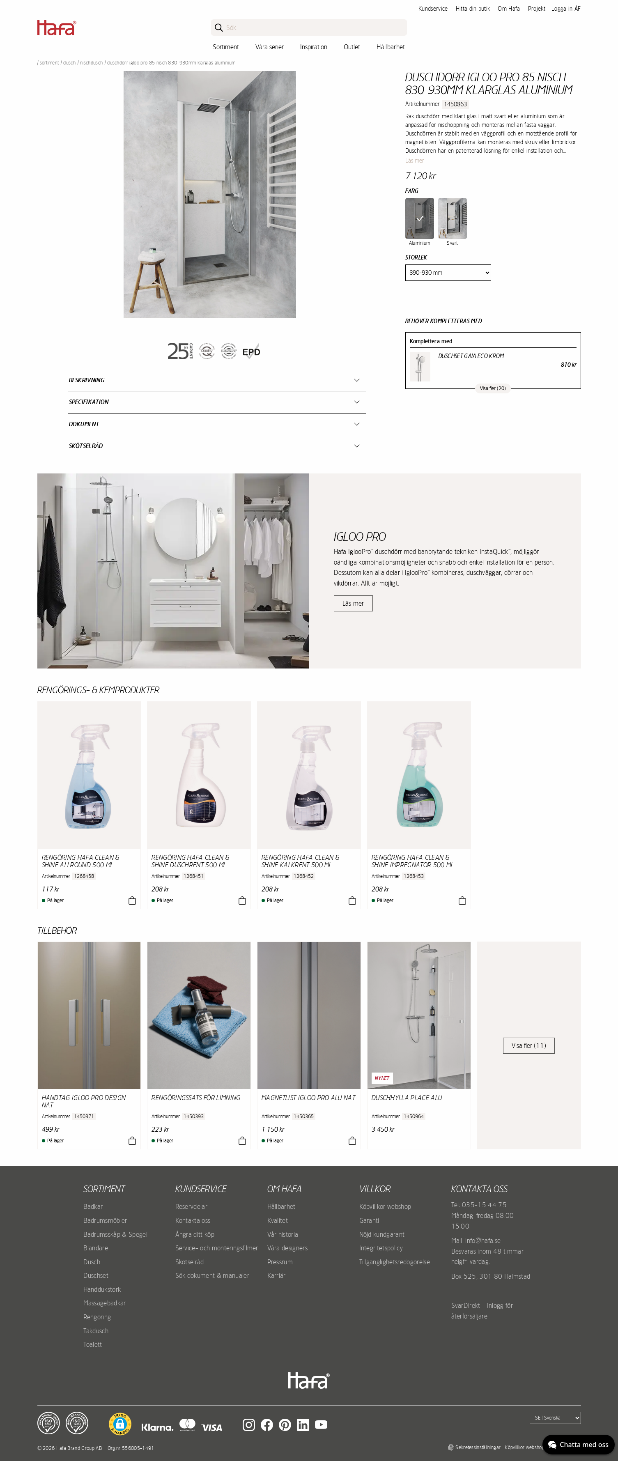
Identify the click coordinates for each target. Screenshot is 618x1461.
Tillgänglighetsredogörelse (394, 1262)
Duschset (96, 1275)
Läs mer (414, 160)
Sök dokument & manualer (212, 1275)
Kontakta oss (193, 1220)
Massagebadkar (104, 1303)
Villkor (375, 1188)
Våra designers (287, 1248)
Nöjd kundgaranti (382, 1234)
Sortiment (226, 47)
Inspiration (313, 47)
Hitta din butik (473, 8)
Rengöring (97, 1317)
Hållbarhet (391, 47)
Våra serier (269, 47)
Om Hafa (509, 8)
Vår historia (283, 1234)
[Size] (448, 272)
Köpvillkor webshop (385, 1206)
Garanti (369, 1220)
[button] (120, 1424)
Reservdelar (191, 1206)
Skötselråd (86, 445)
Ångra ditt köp (194, 1234)
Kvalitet (277, 1220)
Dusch (69, 63)
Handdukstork (102, 1289)
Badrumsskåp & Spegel (115, 1234)
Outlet (352, 47)
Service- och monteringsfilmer (216, 1248)
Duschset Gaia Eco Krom (471, 356)
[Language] (555, 1418)
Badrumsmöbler (105, 1220)
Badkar (93, 1206)
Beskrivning (87, 380)
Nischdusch (91, 63)
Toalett (92, 1344)
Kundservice (433, 8)
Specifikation (89, 401)
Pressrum (280, 1262)
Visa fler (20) (493, 388)
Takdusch (96, 1331)
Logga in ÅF (566, 8)
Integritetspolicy (381, 1248)
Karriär (276, 1275)
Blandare (95, 1248)
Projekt (536, 8)
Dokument (84, 423)
